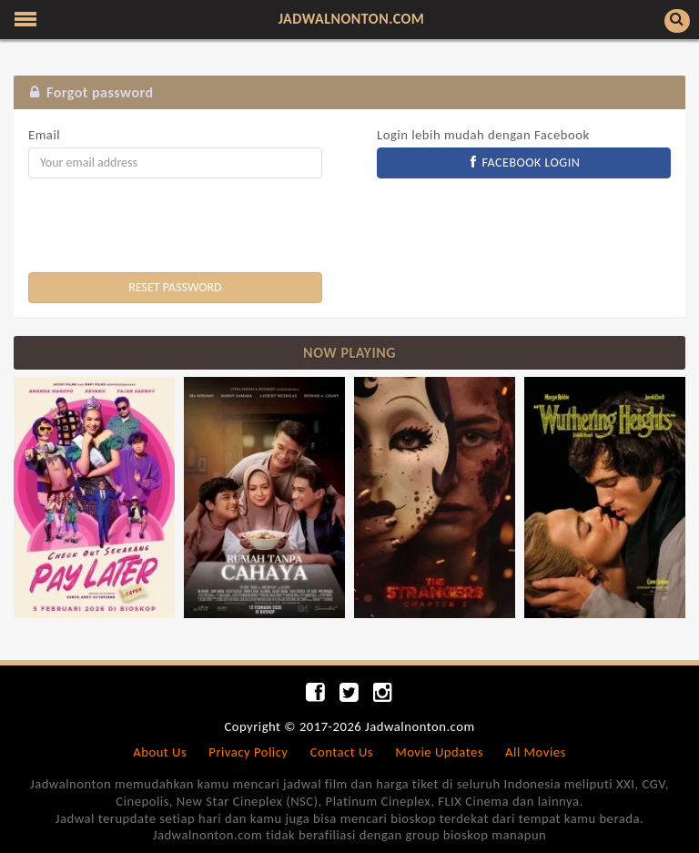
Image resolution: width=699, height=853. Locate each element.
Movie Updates (439, 752)
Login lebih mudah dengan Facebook (483, 135)
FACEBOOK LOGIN (524, 162)
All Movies (535, 752)
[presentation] (166, 227)
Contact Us (341, 752)
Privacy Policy (248, 752)
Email (44, 135)
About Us (160, 752)
